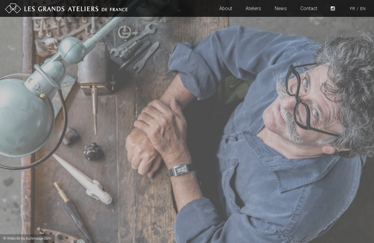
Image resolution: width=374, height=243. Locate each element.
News (281, 8)
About (225, 8)
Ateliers (253, 8)
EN (363, 8)
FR (352, 8)
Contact (308, 8)
